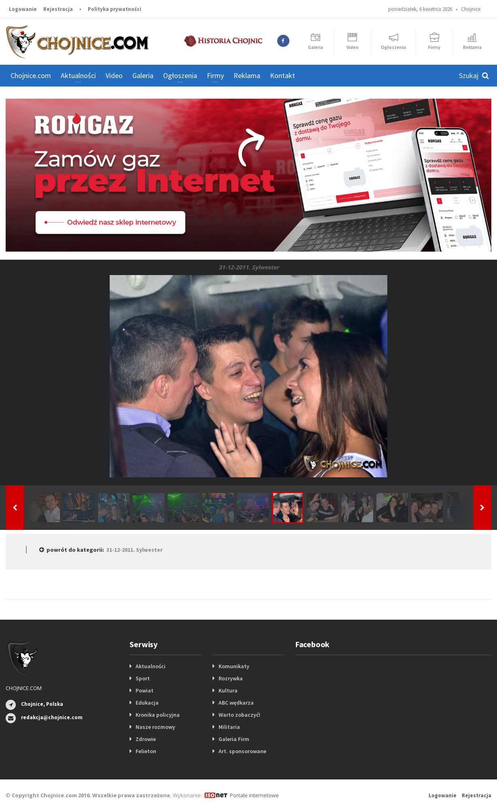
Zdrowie (146, 739)
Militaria (229, 727)
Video (114, 75)
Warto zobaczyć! (239, 714)
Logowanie (23, 9)
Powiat (144, 690)
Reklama (247, 75)
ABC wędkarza (236, 702)
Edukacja (147, 702)
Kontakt (282, 75)
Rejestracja (58, 9)
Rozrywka (231, 678)
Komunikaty (234, 666)
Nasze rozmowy (155, 727)
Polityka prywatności (114, 9)
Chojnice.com (31, 75)
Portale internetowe (254, 795)
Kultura (228, 690)
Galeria (142, 75)
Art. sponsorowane (242, 751)
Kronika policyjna (158, 714)
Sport (143, 678)
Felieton (146, 751)
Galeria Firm (234, 739)
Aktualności (151, 666)
